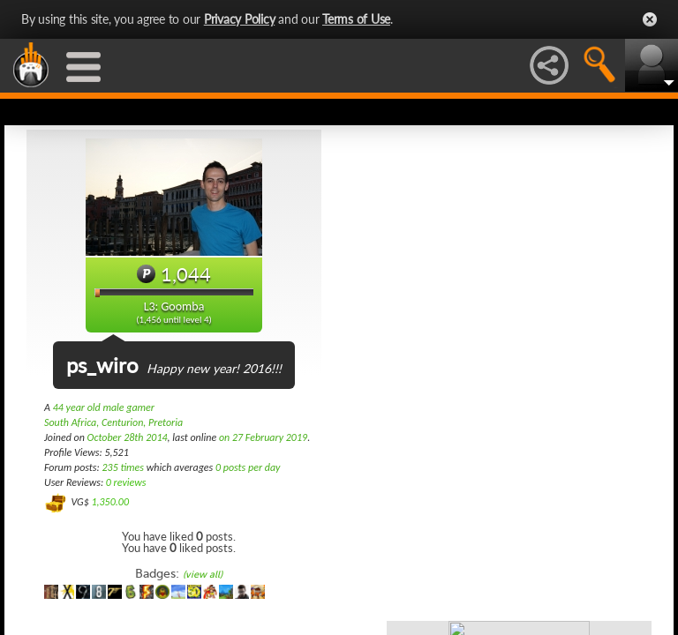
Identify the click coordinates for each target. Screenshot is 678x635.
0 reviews (126, 482)
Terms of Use (356, 18)
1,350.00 (110, 502)
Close (650, 19)
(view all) (202, 574)
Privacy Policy (239, 18)
